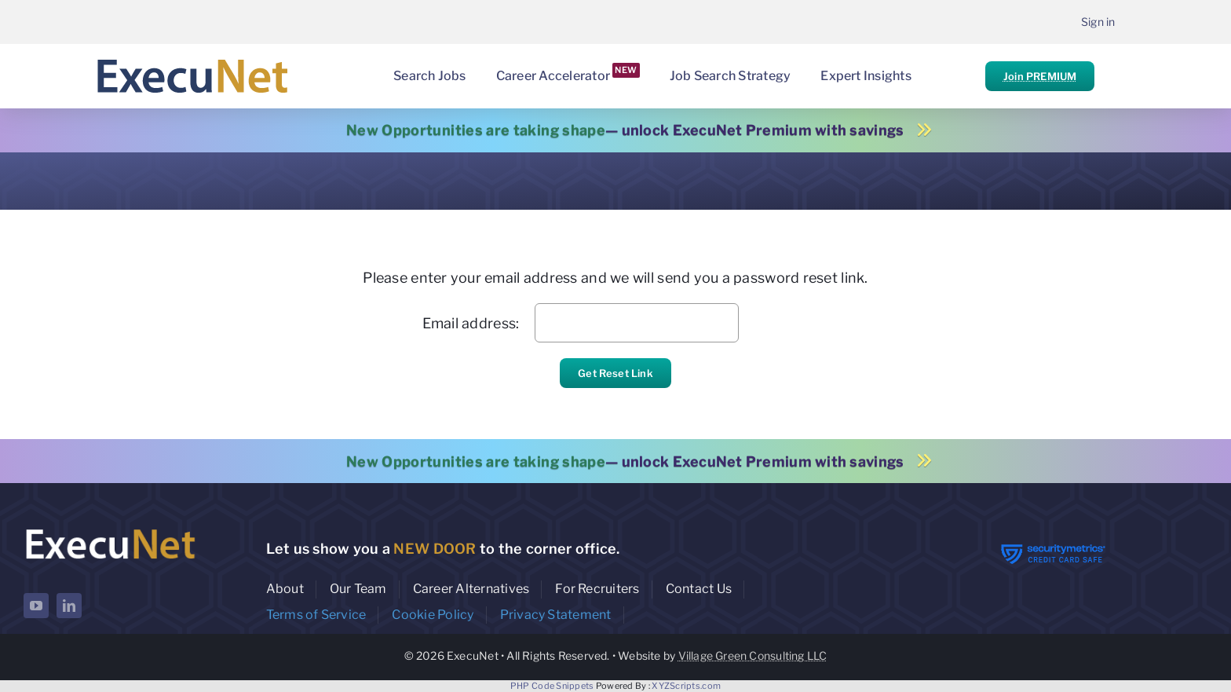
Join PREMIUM (1039, 76)
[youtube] (36, 605)
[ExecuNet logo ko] (110, 529)
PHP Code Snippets (552, 685)
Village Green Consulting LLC (752, 655)
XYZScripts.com (686, 685)
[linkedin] (69, 605)
